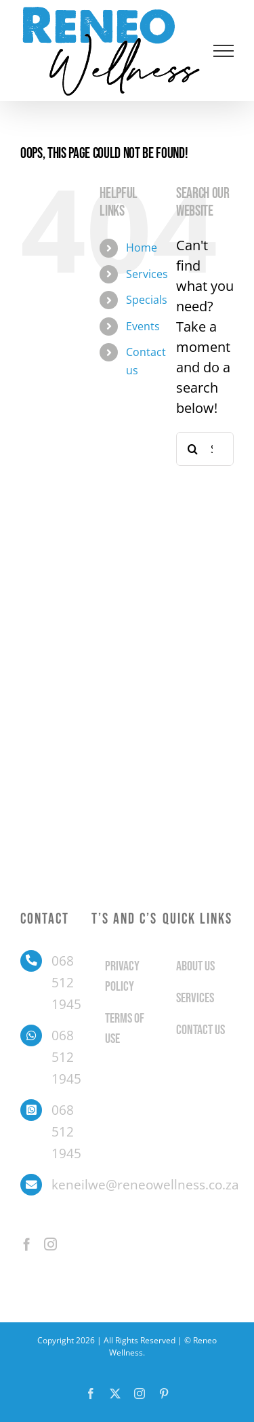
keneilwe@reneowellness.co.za (71, 1184)
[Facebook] (26, 1244)
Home (141, 247)
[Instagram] (50, 1244)
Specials (146, 299)
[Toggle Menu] (223, 51)
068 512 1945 (66, 983)
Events (143, 326)
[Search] (193, 449)
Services (147, 273)
